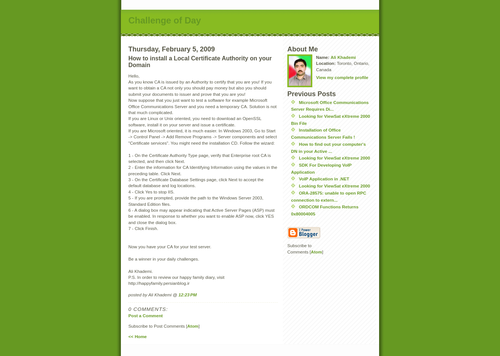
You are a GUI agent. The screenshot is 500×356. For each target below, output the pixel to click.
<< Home (137, 336)
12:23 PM (187, 294)
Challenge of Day (164, 20)
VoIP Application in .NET (324, 178)
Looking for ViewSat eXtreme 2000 (334, 157)
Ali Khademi (343, 57)
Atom (193, 326)
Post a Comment (145, 315)
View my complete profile (342, 77)
